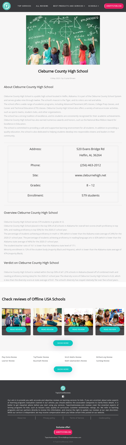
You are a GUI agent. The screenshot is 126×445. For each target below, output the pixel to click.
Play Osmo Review (9, 357)
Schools (92, 6)
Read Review (16, 329)
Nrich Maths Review (73, 357)
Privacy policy (49, 418)
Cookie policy (104, 418)
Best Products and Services (68, 6)
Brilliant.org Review (104, 357)
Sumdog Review (102, 361)
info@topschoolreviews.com (71, 437)
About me (21, 418)
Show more (62, 343)
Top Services (24, 6)
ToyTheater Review (41, 357)
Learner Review (8, 361)
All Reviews (42, 6)
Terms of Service (77, 418)
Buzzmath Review (40, 361)
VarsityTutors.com (113, 6)
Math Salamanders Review (76, 361)
